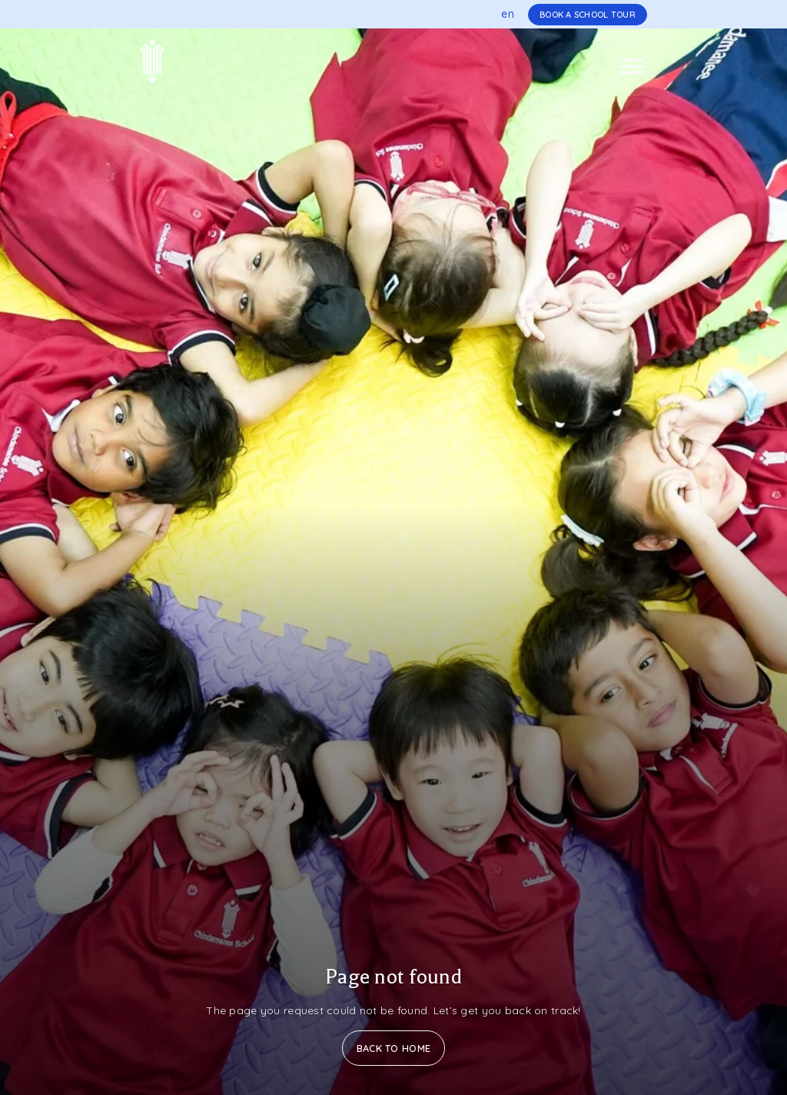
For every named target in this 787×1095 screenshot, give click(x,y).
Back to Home (393, 1048)
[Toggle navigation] (631, 66)
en (507, 14)
